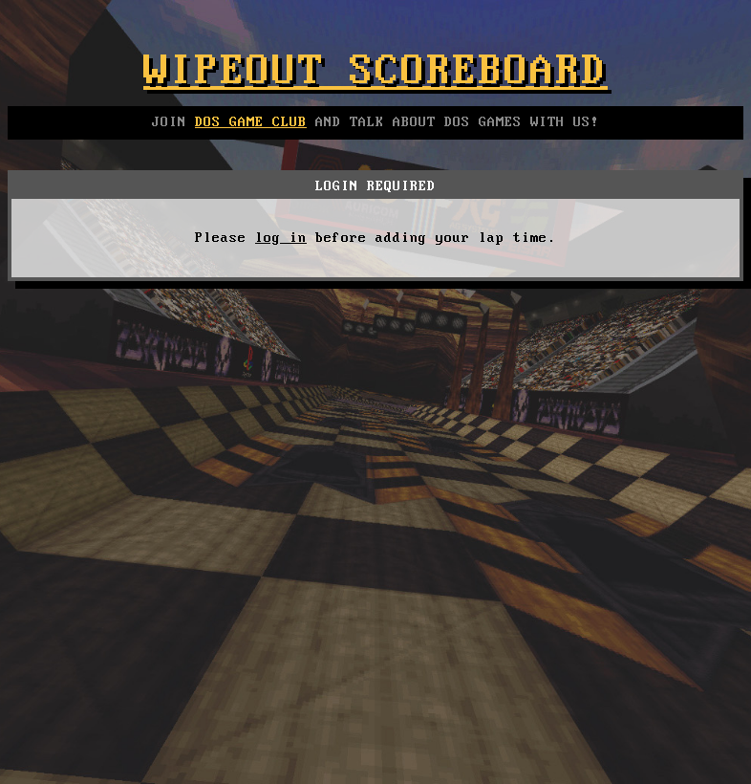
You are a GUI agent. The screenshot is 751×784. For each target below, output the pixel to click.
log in (281, 238)
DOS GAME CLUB (251, 122)
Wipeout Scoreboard (375, 72)
